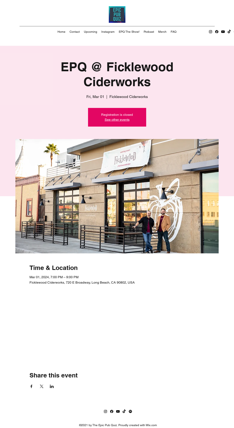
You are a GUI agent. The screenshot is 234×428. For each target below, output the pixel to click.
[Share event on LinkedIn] (52, 386)
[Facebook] (217, 32)
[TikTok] (229, 32)
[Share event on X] (42, 386)
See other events (117, 120)
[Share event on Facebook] (31, 386)
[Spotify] (130, 411)
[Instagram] (210, 32)
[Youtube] (223, 32)
